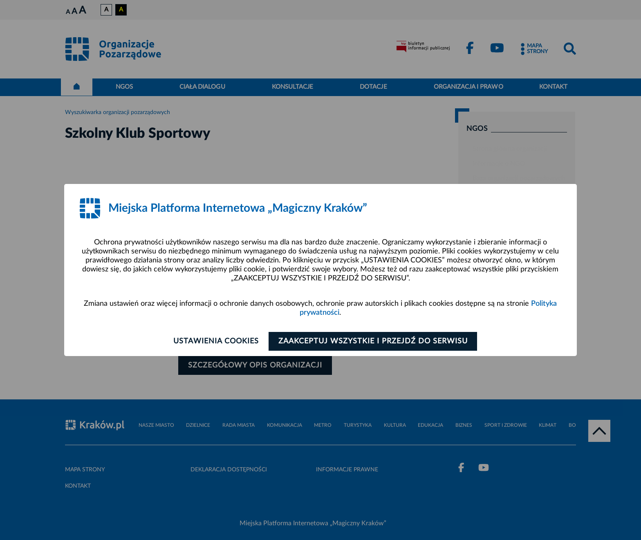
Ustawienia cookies (215, 341)
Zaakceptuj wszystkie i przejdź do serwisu (374, 341)
